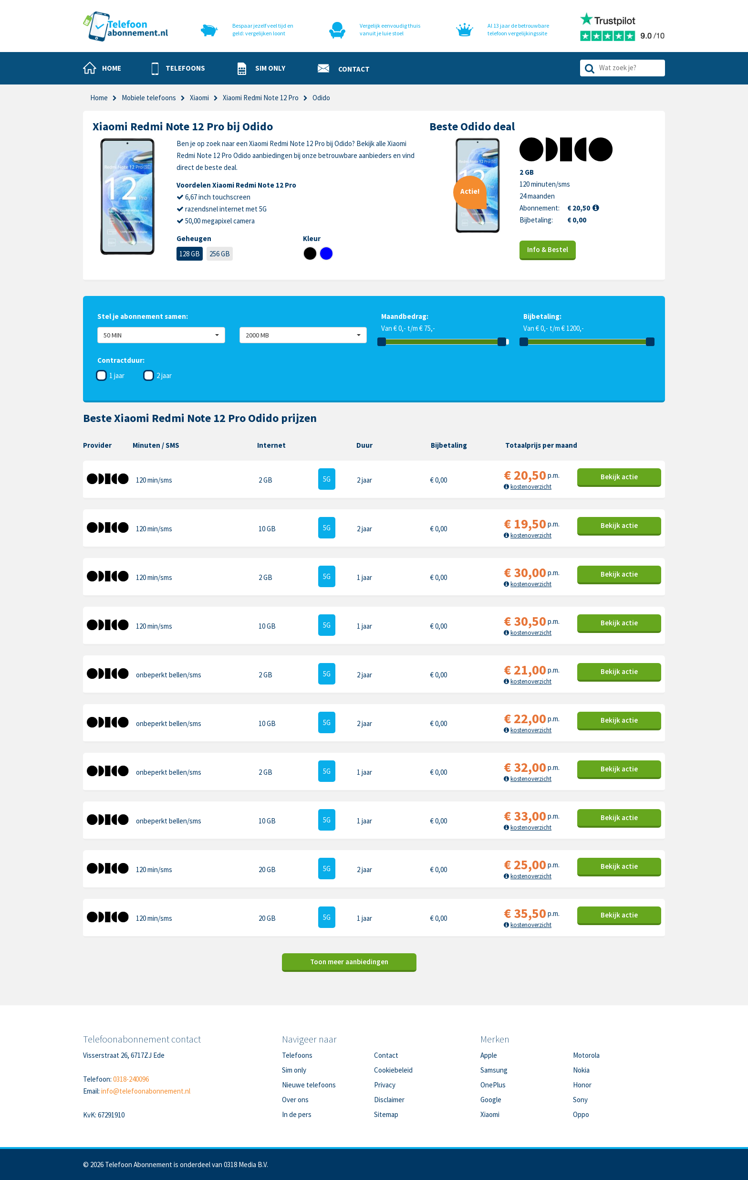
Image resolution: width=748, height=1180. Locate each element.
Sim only (294, 1070)
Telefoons (297, 1055)
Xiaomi (199, 97)
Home (99, 97)
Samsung (494, 1070)
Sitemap (386, 1114)
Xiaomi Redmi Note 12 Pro (261, 97)
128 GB (189, 253)
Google (490, 1099)
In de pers (297, 1114)
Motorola (586, 1055)
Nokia (581, 1070)
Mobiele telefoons (149, 97)
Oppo (581, 1114)
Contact (386, 1055)
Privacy (384, 1084)
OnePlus (493, 1084)
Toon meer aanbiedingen (349, 961)
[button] (178, 69)
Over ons (295, 1099)
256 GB (219, 253)
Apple (488, 1055)
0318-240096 (131, 1079)
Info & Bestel (547, 249)
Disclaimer (389, 1099)
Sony (580, 1099)
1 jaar (117, 375)
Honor (582, 1084)
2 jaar (164, 375)
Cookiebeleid (393, 1070)
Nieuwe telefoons (309, 1084)
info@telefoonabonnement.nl (145, 1091)
